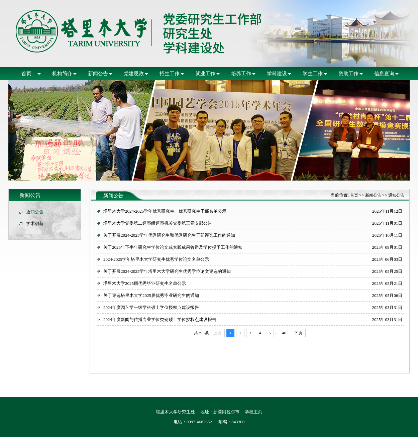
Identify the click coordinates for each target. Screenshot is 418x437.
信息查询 (384, 73)
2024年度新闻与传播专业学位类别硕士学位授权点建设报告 (159, 319)
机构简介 (62, 73)
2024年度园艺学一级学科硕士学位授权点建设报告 (151, 307)
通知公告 (34, 211)
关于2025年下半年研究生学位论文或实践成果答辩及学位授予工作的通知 (172, 247)
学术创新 (34, 223)
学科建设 (277, 73)
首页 (26, 73)
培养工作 (241, 73)
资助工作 (348, 73)
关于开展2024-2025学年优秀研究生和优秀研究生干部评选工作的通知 (169, 235)
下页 (298, 332)
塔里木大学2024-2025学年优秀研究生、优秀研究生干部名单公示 (164, 211)
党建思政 (134, 73)
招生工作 (170, 73)
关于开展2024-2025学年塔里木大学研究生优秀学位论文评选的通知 (167, 271)
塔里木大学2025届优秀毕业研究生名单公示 (144, 283)
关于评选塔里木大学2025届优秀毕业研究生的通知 (151, 295)
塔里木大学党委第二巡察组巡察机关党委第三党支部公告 (157, 223)
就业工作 (205, 73)
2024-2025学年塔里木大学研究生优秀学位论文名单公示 (156, 259)
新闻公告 (98, 73)
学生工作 (313, 73)
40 (284, 332)
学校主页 (253, 411)
